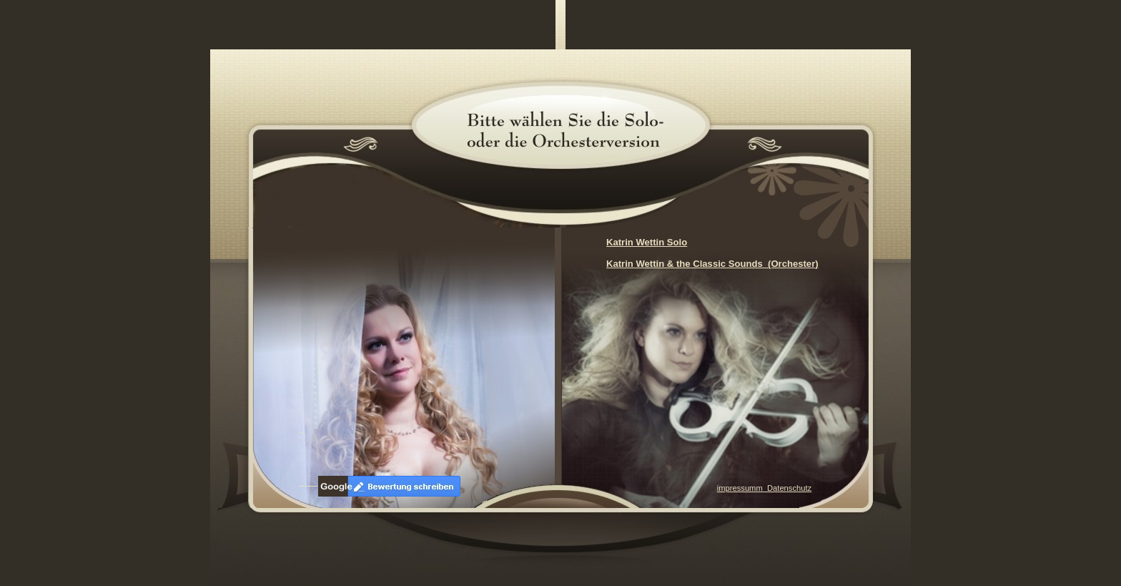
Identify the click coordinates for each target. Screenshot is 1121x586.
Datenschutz (789, 488)
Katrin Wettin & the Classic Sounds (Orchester (710, 263)
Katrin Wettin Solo (646, 242)
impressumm (742, 488)
